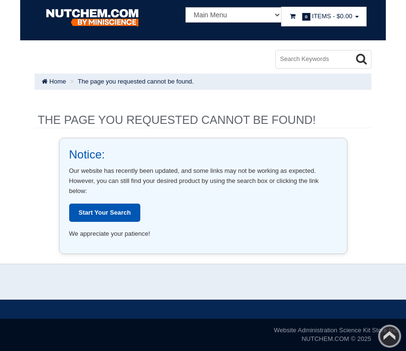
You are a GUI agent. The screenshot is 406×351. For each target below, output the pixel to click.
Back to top (390, 336)
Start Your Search (105, 212)
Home (54, 81)
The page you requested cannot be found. (136, 81)
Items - (324, 16)
